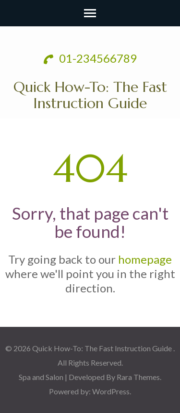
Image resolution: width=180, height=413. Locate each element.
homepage (145, 259)
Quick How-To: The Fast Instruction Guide (90, 95)
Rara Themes (138, 376)
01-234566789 (90, 58)
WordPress (111, 391)
